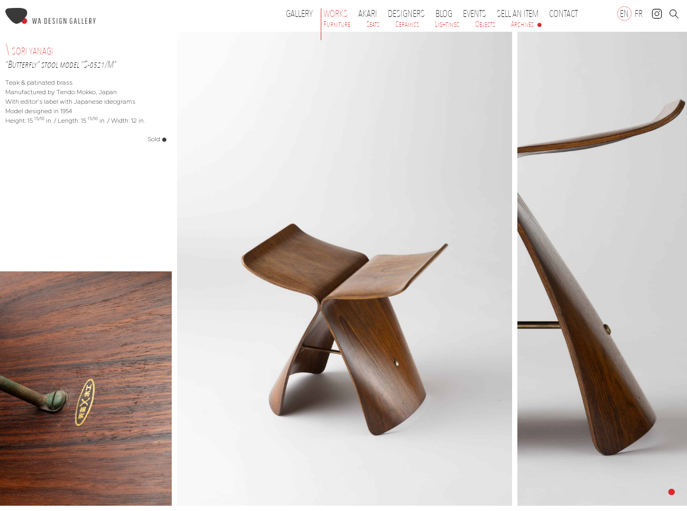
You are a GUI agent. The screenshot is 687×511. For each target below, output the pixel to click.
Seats (372, 24)
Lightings (447, 24)
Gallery (299, 13)
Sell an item (518, 13)
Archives (522, 24)
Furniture (336, 24)
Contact (563, 13)
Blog (443, 13)
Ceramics (407, 24)
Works (338, 13)
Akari (367, 13)
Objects (485, 24)
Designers (409, 13)
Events (477, 13)
